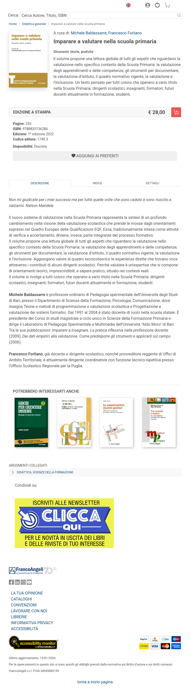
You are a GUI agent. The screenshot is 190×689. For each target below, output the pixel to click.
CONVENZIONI (24, 605)
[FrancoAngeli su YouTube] (29, 583)
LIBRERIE (19, 617)
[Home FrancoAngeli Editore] (25, 6)
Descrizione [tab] (40, 183)
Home (13, 24)
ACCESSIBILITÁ (24, 628)
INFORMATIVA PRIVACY (32, 622)
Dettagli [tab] (152, 183)
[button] (127, 5)
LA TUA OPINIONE (27, 593)
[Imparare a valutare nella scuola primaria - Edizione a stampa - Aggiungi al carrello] (176, 112)
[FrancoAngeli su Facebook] (11, 583)
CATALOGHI (21, 599)
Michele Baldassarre (89, 33)
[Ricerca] (179, 15)
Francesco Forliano (125, 33)
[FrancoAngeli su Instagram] (23, 583)
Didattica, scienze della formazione (45, 472)
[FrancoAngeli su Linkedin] (17, 583)
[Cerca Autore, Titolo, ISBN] (97, 15)
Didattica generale (34, 24)
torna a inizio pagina (95, 682)
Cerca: (13, 15)
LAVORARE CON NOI (29, 611)
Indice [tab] (97, 183)
